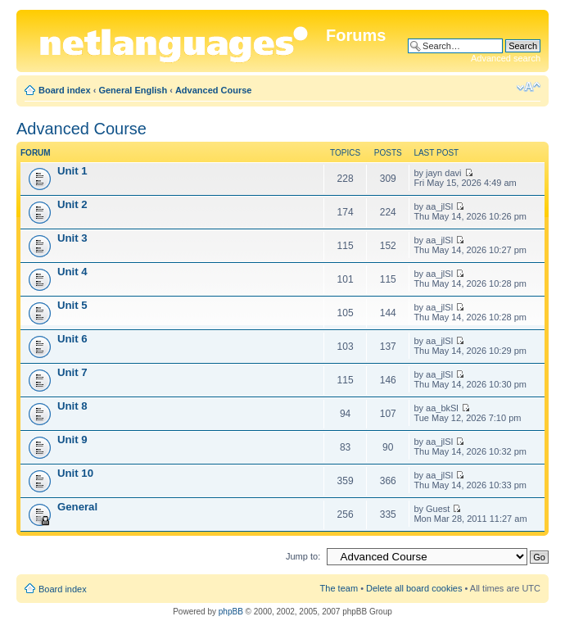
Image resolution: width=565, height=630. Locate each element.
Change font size (528, 86)
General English (132, 90)
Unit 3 (72, 238)
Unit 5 (72, 305)
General (77, 507)
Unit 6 (72, 339)
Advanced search (505, 58)
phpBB (231, 611)
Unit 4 (72, 271)
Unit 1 (72, 171)
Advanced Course (213, 90)
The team (339, 588)
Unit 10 (75, 473)
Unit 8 (72, 406)
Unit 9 (72, 439)
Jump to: (303, 556)
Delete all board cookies (414, 588)
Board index (64, 90)
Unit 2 (72, 204)
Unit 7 (72, 372)
